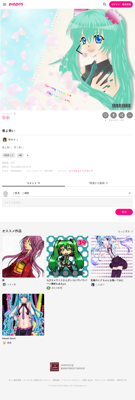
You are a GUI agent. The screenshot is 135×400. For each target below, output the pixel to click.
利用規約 (56, 380)
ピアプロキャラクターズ (81, 171)
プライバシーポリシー (71, 380)
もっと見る (125, 231)
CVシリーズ (100, 380)
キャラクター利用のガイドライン (36, 380)
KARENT (111, 380)
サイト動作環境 (14, 380)
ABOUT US (122, 380)
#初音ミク (9, 155)
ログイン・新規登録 (121, 4)
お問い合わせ (87, 380)
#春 (20, 155)
